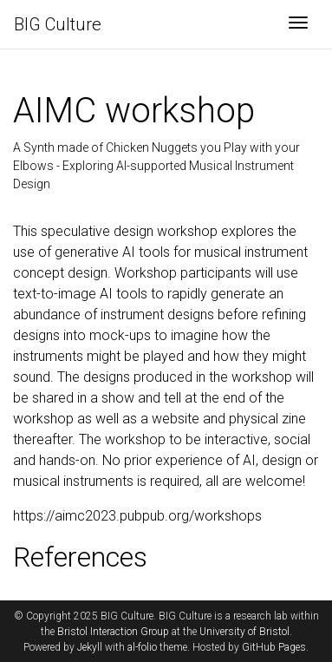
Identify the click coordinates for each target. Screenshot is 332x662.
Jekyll (89, 647)
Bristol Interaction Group (113, 632)
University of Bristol (244, 632)
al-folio (142, 647)
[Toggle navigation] (298, 24)
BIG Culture (57, 24)
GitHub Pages (274, 647)
